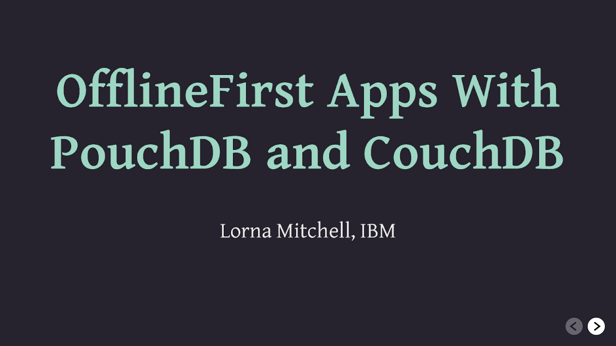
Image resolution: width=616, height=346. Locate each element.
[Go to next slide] (596, 326)
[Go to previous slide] (574, 326)
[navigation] (585, 326)
